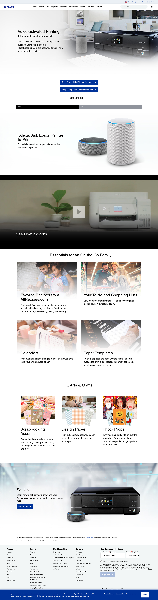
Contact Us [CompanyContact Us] (79, 580)
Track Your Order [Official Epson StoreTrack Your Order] (58, 560)
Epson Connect (90, 537)
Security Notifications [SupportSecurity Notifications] (36, 588)
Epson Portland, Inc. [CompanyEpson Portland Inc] (82, 572)
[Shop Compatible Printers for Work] (79, 89)
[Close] (79, 212)
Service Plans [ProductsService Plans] (11, 580)
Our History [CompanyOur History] (79, 555)
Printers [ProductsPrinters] (9, 552)
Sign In (152, 2)
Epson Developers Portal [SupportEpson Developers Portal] (38, 585)
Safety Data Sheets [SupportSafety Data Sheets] (36, 582)
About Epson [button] (135, 2)
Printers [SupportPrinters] (32, 552)
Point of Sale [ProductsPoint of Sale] (11, 560)
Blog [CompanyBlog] (77, 577)
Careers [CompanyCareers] (78, 560)
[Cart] (152, 7)
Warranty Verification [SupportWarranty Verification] (36, 574)
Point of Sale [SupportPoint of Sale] (34, 560)
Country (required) (132, 552)
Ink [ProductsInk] (8, 574)
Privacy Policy (111, 565)
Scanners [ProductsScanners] (10, 557)
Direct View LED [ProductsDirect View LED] (12, 566)
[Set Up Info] (25, 506)
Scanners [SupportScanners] (33, 557)
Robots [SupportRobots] (32, 563)
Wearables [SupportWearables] (33, 566)
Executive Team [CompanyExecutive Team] (81, 557)
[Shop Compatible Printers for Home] (79, 82)
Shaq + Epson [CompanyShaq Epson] (80, 566)
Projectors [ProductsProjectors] (10, 555)
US (127, 2)
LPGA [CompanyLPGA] (78, 569)
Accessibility (145, 2)
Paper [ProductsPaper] (8, 577)
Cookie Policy (108, 594)
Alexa (19, 107)
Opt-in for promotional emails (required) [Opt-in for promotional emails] (115, 561)
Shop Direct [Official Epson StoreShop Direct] (56, 552)
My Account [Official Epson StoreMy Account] (56, 569)
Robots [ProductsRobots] (9, 563)
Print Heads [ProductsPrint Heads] (10, 572)
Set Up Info (76, 98)
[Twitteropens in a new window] (107, 589)
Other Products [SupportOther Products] (34, 572)
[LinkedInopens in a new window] (117, 589)
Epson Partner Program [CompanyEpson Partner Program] (83, 563)
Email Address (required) (108, 552)
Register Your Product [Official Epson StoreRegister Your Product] (60, 563)
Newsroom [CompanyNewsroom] (79, 574)
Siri (82, 107)
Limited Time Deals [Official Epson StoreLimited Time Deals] (59, 555)
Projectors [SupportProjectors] (33, 555)
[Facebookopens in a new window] (102, 589)
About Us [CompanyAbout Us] (79, 552)
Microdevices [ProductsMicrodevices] (11, 569)
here (87, 596)
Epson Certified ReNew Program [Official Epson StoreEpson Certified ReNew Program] (63, 557)
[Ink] (47, 7)
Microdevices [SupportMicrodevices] (34, 569)
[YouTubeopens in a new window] (112, 589)
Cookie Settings (86, 594)
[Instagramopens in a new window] (121, 589)
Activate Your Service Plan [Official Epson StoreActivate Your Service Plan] (61, 566)
